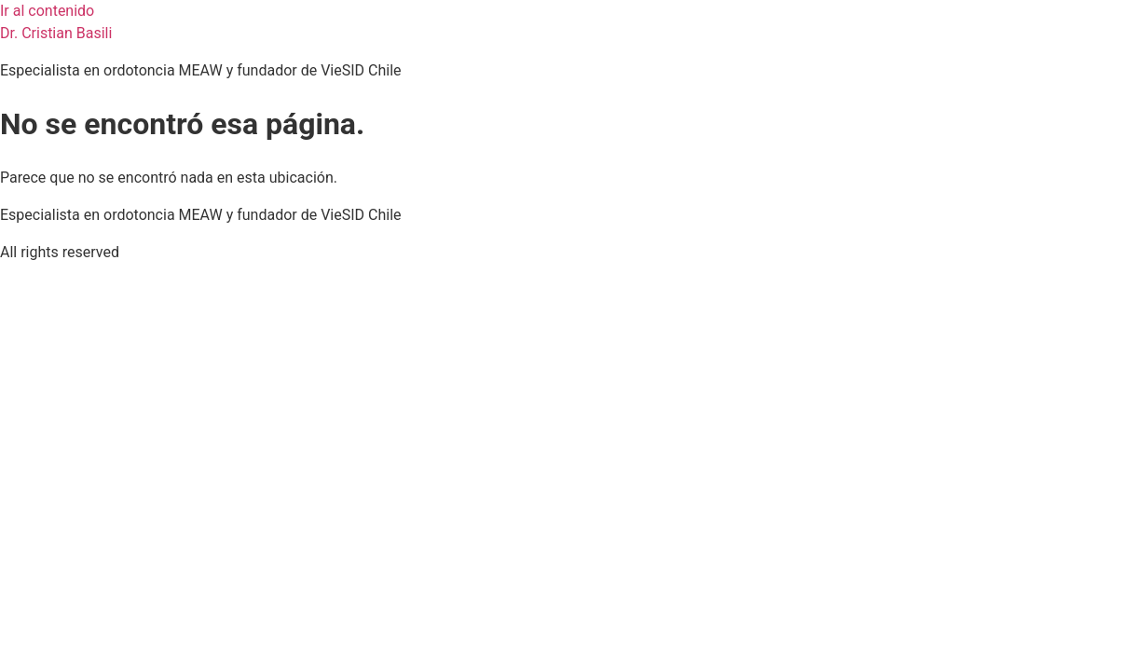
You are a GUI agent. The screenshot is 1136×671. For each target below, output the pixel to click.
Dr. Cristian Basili (56, 33)
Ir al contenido (47, 11)
